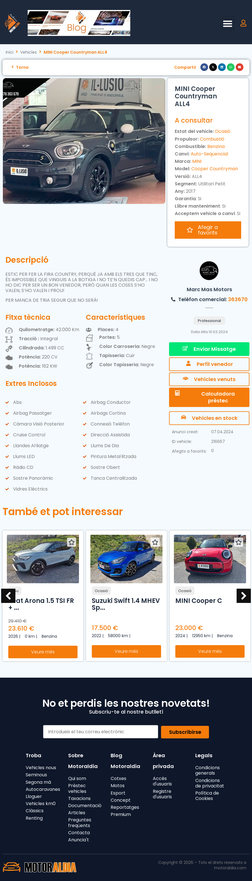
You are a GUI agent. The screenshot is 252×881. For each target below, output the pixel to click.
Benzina (216, 146)
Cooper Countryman (214, 168)
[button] (227, 23)
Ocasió (222, 131)
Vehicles (28, 52)
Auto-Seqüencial (209, 154)
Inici (9, 52)
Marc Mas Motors (209, 286)
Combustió (212, 139)
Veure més (43, 649)
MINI (197, 161)
